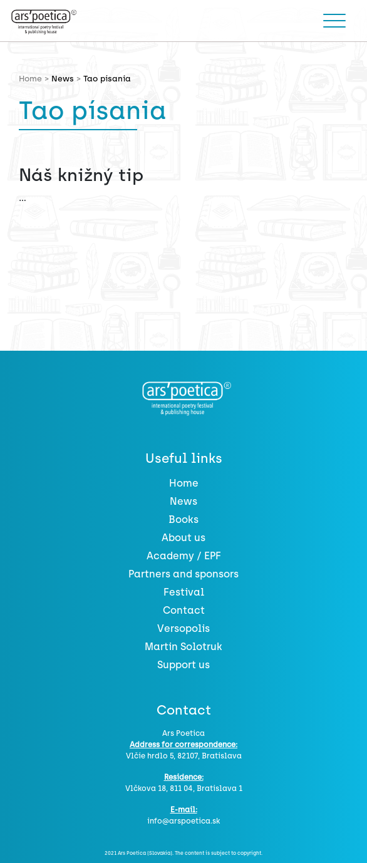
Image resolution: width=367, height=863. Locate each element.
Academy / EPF (184, 556)
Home (184, 483)
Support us (183, 665)
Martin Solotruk (183, 647)
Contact (184, 610)
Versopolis (183, 628)
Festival (183, 592)
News (62, 78)
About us (183, 538)
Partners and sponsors (183, 574)
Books (183, 519)
